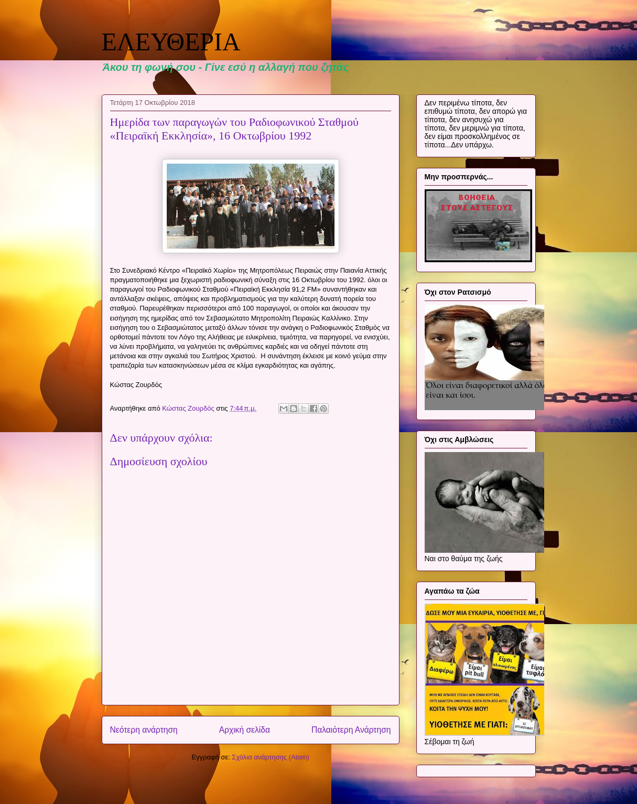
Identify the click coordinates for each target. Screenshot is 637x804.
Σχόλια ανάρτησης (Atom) (270, 757)
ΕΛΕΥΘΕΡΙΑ (171, 42)
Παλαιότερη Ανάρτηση (351, 729)
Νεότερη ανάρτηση (144, 729)
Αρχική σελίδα (244, 729)
